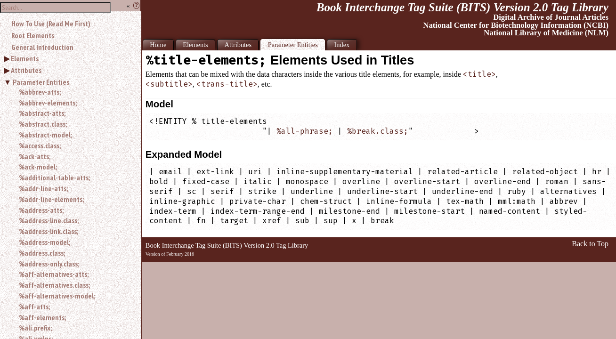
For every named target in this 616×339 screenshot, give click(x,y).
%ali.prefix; (35, 327)
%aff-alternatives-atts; (54, 274)
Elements (25, 58)
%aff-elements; (42, 317)
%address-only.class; (49, 263)
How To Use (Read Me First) (50, 23)
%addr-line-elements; (51, 199)
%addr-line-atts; (43, 188)
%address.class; (42, 253)
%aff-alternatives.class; (54, 285)
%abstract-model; (45, 134)
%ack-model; (38, 166)
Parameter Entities (41, 82)
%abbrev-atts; (40, 92)
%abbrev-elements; (48, 102)
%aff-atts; (34, 306)
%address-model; (44, 242)
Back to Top (590, 244)
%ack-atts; (34, 156)
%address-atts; (41, 210)
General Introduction (42, 47)
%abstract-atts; (42, 113)
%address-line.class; (49, 220)
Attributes (26, 70)
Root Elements (32, 35)
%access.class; (40, 145)
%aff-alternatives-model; (57, 295)
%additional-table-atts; (54, 177)
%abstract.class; (43, 124)
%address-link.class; (48, 231)
